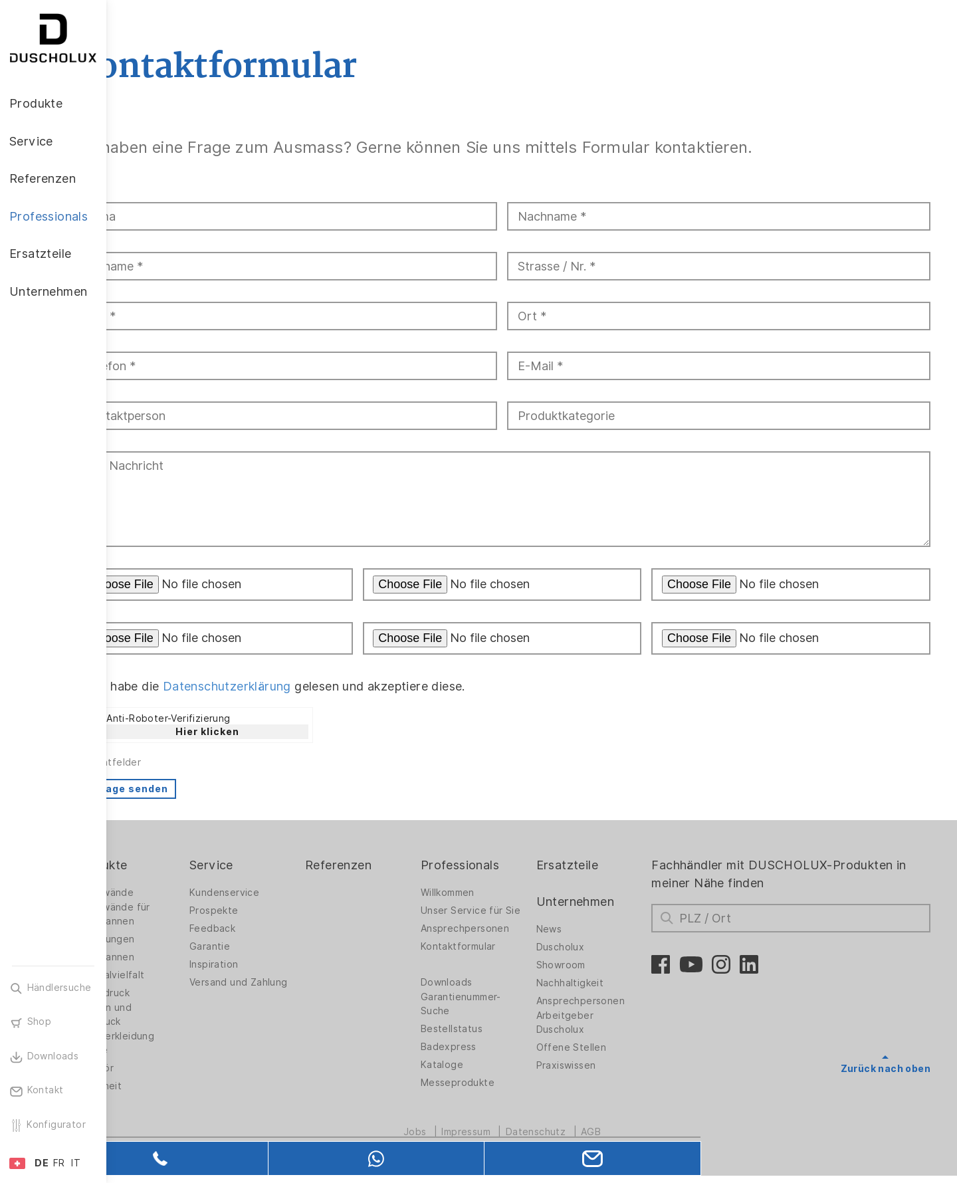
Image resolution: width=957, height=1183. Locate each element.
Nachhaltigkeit (597, 983)
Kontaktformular (493, 957)
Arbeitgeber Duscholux (592, 1022)
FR (59, 1163)
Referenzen (381, 865)
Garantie (261, 946)
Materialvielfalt (168, 975)
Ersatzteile (594, 865)
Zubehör (153, 1068)
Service (262, 865)
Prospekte (265, 910)
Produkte (159, 865)
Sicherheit (157, 1086)
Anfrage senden (184, 789)
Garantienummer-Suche (496, 1014)
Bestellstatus (487, 1039)
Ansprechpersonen (500, 939)
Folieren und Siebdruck (162, 1014)
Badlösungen (163, 939)
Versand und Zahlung (269, 986)
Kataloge (477, 1075)
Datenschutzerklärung (286, 686)
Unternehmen (602, 902)
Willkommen (483, 892)
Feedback (263, 928)
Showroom (588, 965)
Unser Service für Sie (497, 914)
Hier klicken (266, 731)
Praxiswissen (593, 1065)
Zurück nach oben (885, 1068)
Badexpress (484, 1057)
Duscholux (588, 947)
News (576, 929)
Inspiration (265, 964)
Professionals (495, 865)
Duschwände (163, 892)
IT (75, 1163)
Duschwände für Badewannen (171, 914)
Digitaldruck (161, 993)
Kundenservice (275, 892)
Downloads (482, 993)
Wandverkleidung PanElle (173, 1043)
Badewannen (163, 957)
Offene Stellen (599, 1047)
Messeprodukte (493, 1093)
